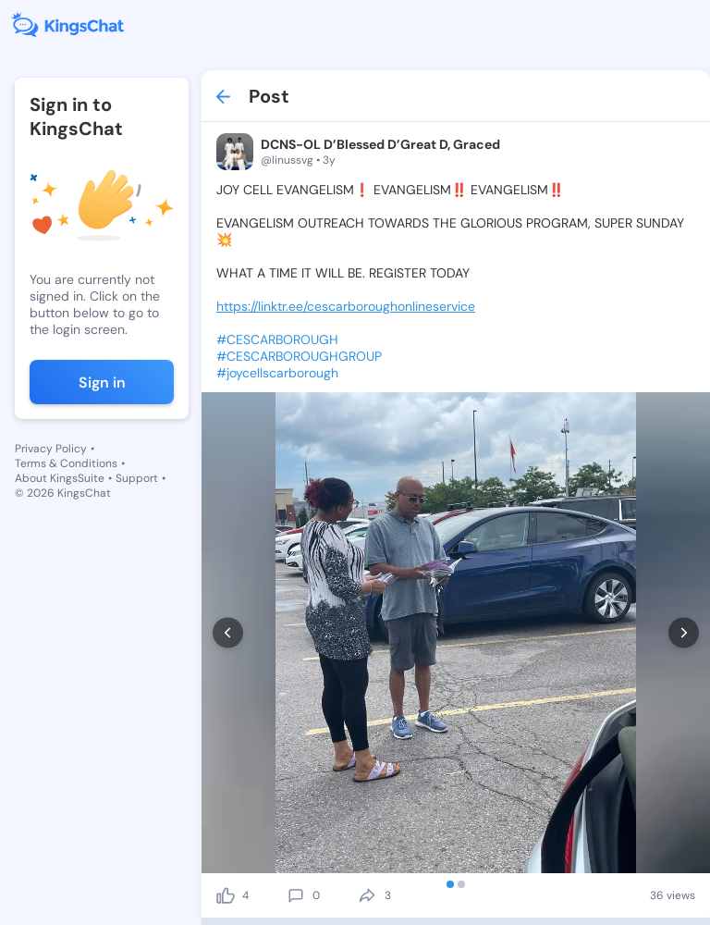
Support (137, 478)
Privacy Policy (51, 448)
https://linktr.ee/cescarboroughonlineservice (345, 306)
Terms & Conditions (66, 463)
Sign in (102, 382)
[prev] (228, 633)
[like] (225, 895)
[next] (683, 633)
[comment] (296, 895)
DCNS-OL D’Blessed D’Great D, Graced (380, 144)
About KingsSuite (59, 478)
